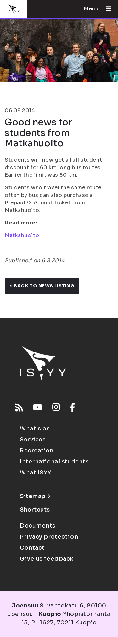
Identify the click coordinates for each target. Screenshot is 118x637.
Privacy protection (49, 536)
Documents (38, 525)
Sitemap (35, 496)
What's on (35, 428)
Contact (32, 547)
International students (54, 461)
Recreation (37, 450)
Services (33, 439)
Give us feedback (47, 558)
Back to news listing (42, 286)
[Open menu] (106, 8)
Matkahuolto (22, 235)
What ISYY (36, 472)
